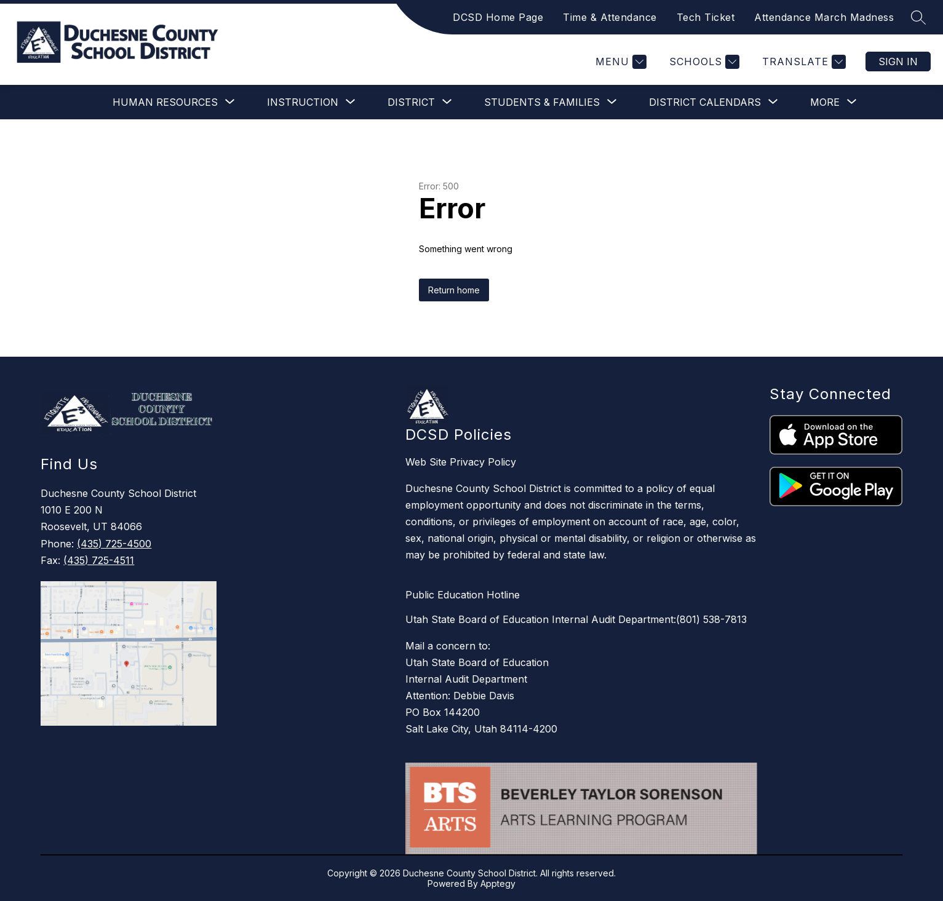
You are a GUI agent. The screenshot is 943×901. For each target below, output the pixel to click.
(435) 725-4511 (98, 560)
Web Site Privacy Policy (460, 462)
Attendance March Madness (824, 17)
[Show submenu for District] (411, 102)
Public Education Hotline (462, 595)
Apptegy (497, 883)
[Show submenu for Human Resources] (165, 102)
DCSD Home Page (498, 17)
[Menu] (619, 61)
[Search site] (918, 17)
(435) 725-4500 (114, 544)
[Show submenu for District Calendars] (705, 102)
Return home (454, 290)
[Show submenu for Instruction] (302, 102)
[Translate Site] (802, 61)
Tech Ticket (706, 17)
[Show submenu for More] (825, 102)
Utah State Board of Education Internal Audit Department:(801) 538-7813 (576, 619)
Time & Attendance (610, 17)
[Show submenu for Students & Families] (542, 102)
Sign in (898, 61)
